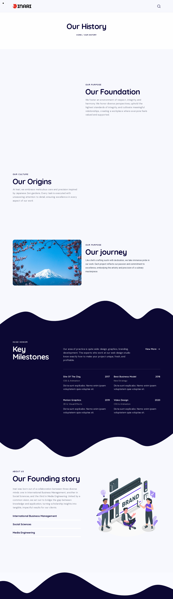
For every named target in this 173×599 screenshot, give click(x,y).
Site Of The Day (73, 324)
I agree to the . (142, 572)
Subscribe (157, 566)
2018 (157, 324)
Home (79, 35)
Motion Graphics (73, 347)
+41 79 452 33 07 (22, 577)
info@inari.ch (19, 568)
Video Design (122, 347)
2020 (157, 347)
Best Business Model (126, 324)
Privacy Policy (148, 572)
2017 (107, 324)
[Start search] (158, 6)
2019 (107, 347)
